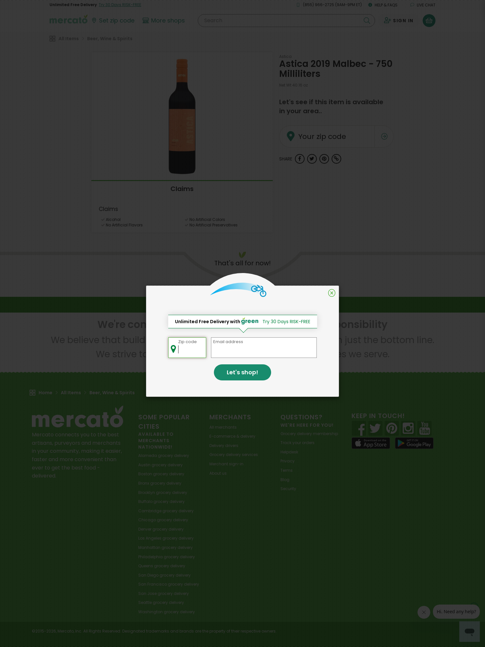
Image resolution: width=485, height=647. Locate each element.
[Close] (331, 293)
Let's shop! (242, 372)
